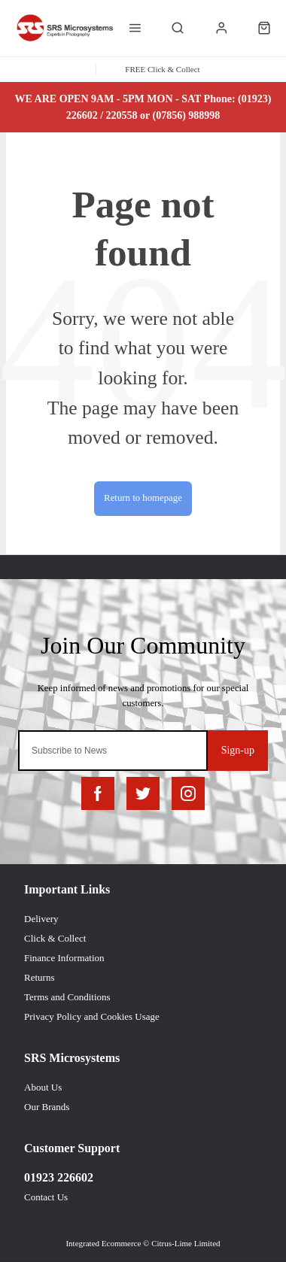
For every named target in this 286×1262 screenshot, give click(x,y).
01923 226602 (58, 1177)
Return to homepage (143, 498)
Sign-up (237, 750)
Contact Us (46, 1197)
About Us (43, 1087)
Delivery (41, 918)
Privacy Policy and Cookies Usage (92, 1016)
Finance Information (64, 957)
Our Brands (46, 1106)
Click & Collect (55, 938)
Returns (39, 977)
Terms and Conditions (67, 997)
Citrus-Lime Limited (185, 1243)
